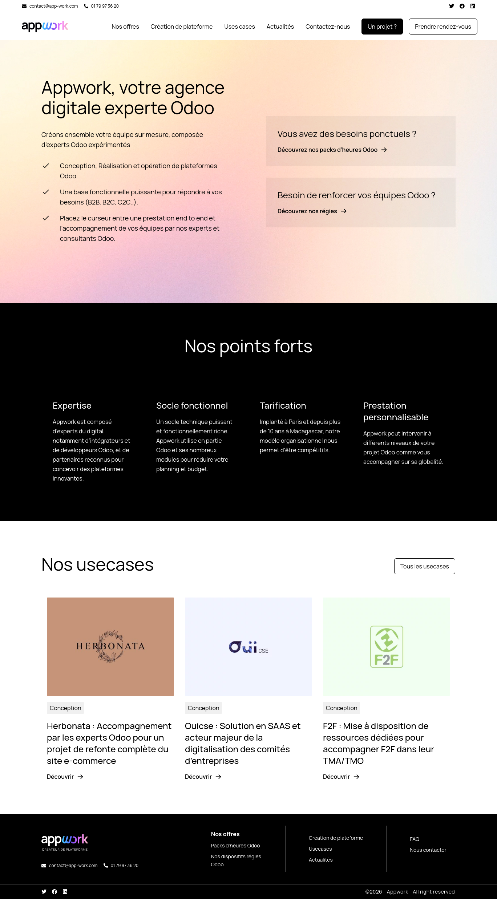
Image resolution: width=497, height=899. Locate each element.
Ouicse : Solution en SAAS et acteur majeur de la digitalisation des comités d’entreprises (243, 743)
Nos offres (125, 27)
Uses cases (239, 27)
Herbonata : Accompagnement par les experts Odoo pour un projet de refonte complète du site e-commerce (109, 743)
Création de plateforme (182, 27)
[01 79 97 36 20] (86, 6)
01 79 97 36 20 (105, 6)
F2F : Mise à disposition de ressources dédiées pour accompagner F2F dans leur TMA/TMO (378, 743)
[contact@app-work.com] (24, 6)
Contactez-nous (328, 27)
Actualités (280, 27)
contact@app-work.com (53, 6)
